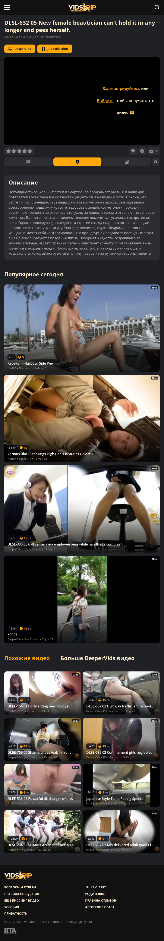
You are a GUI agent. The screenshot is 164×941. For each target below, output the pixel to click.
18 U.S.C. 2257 (95, 887)
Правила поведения (21, 894)
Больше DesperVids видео (97, 658)
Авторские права (99, 907)
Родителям (95, 894)
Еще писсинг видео (21, 900)
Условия (11, 907)
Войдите (105, 100)
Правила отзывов (100, 900)
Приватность (15, 913)
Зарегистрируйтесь (121, 88)
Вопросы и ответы (20, 887)
